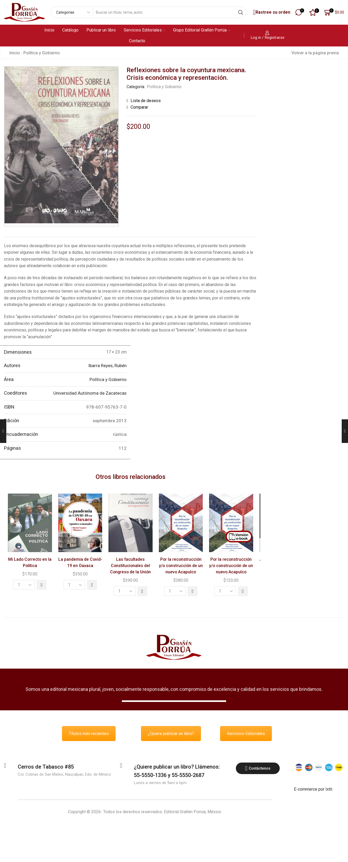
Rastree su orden (271, 12)
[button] (41, 585)
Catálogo (70, 30)
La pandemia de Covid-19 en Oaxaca (80, 562)
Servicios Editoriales (144, 30)
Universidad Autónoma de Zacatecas (90, 393)
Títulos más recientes (89, 733)
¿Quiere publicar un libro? (171, 733)
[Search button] (240, 12)
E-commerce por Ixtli (313, 789)
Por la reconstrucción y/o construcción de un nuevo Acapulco (181, 565)
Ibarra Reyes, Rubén (107, 365)
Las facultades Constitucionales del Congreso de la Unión (130, 565)
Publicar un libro (101, 30)
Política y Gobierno (41, 52)
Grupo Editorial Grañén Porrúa (201, 30)
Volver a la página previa (315, 52)
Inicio (49, 30)
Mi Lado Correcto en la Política (29, 562)
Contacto (137, 40)
